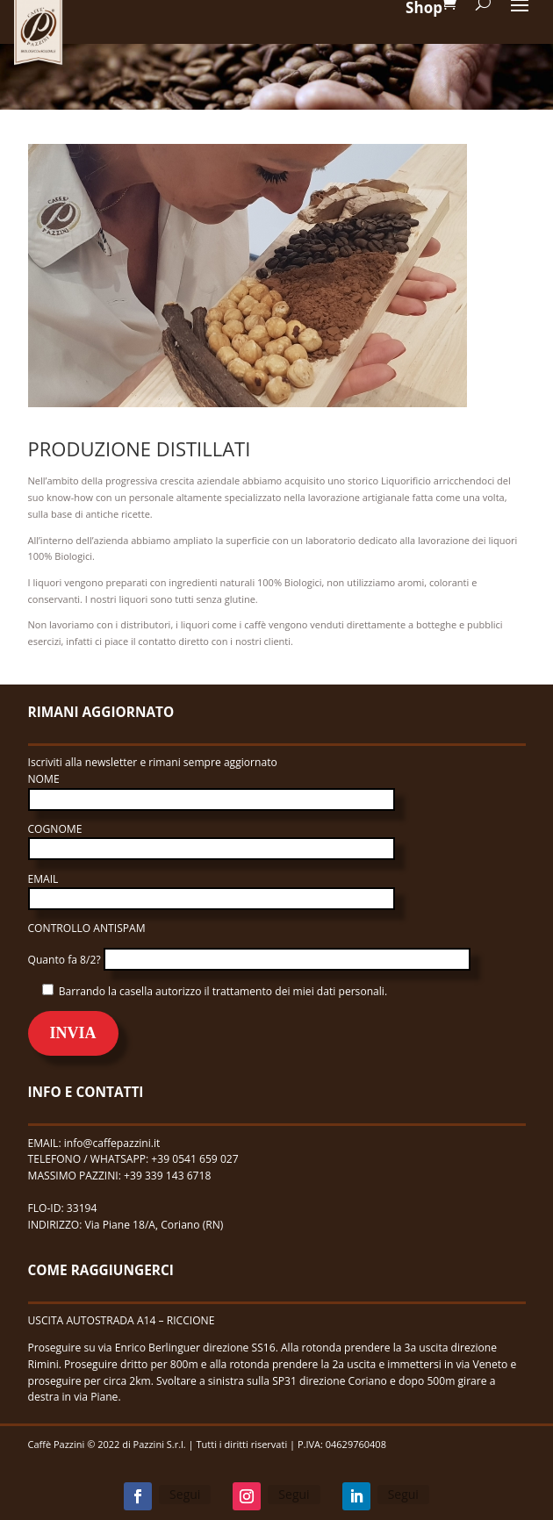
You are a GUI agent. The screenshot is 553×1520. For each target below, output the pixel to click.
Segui (184, 1494)
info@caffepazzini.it (112, 1143)
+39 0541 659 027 (194, 1158)
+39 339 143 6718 (168, 1175)
